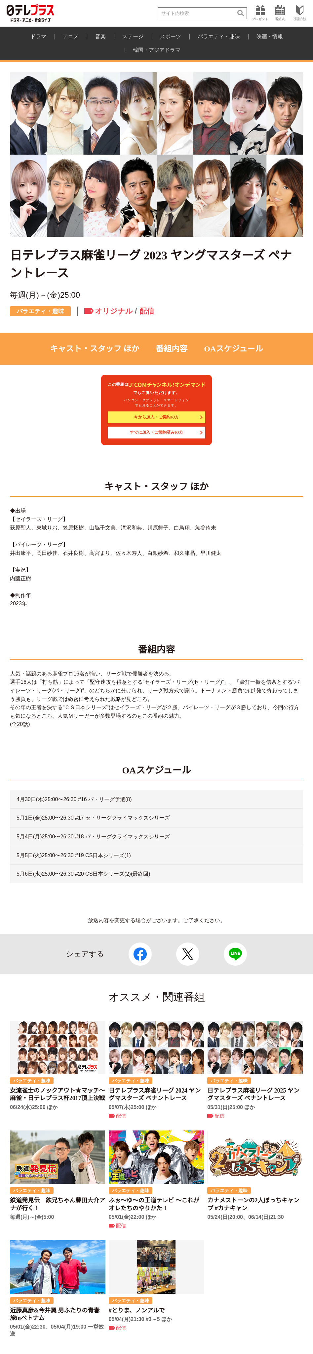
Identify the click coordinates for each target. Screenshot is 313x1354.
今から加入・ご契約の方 (156, 417)
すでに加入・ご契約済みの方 (156, 432)
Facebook (140, 954)
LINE (235, 954)
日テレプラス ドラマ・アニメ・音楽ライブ (30, 13)
